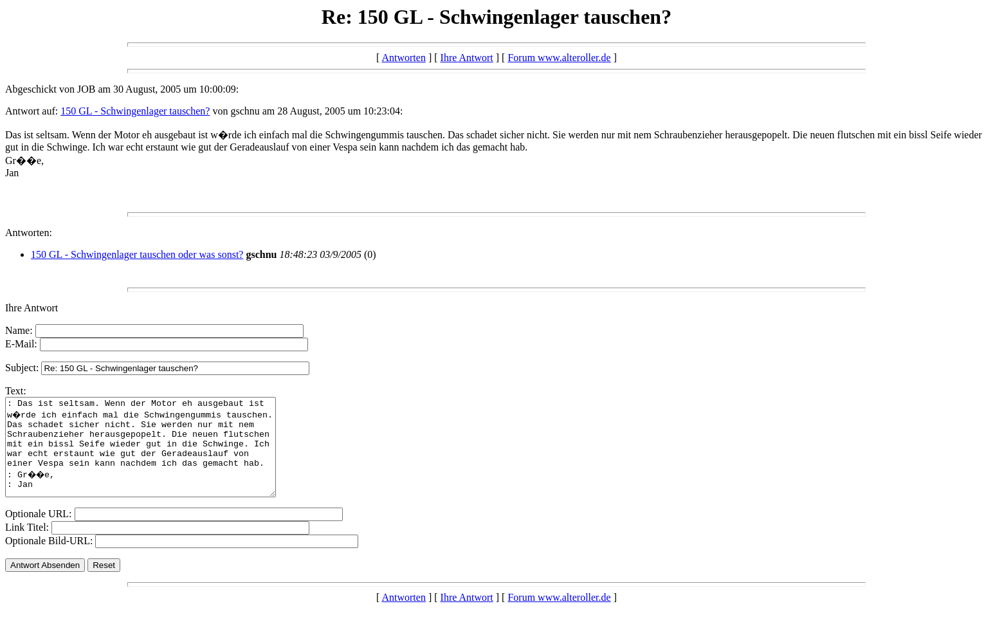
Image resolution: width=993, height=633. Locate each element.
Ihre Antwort (467, 57)
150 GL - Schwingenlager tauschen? (135, 111)
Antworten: (28, 232)
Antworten (403, 57)
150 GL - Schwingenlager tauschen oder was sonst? (137, 254)
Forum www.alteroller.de (558, 57)
